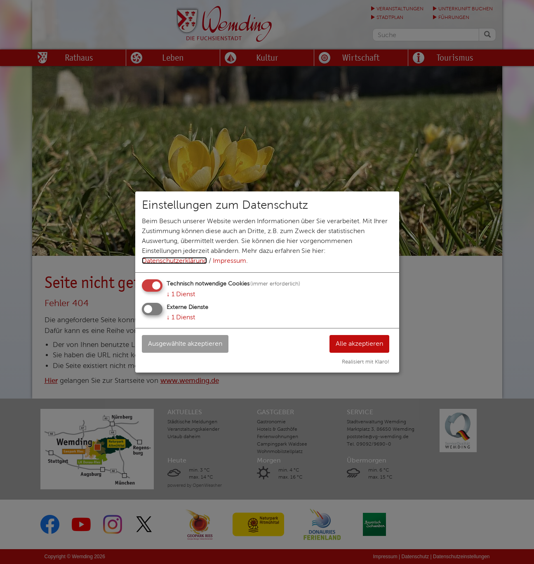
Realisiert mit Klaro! (365, 362)
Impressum (229, 260)
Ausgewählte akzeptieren (185, 343)
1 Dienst (181, 293)
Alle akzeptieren (359, 343)
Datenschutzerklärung (174, 260)
